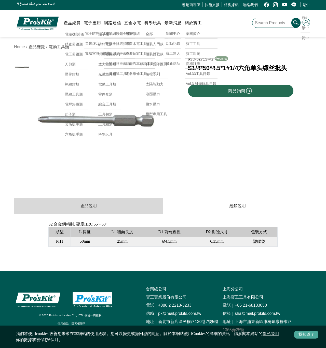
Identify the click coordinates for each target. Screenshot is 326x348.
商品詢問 (240, 91)
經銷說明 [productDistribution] (237, 206)
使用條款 (63, 323)
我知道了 (306, 334)
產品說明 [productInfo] (88, 206)
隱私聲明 (271, 333)
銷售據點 (231, 5)
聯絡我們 (250, 5)
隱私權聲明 (79, 323)
